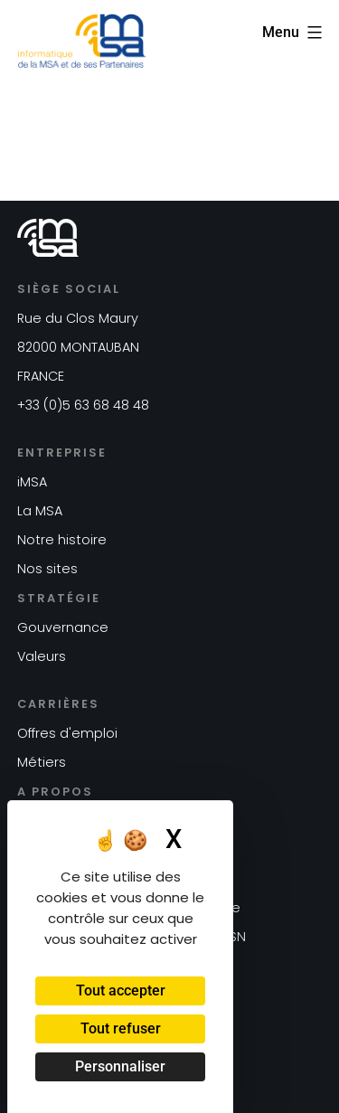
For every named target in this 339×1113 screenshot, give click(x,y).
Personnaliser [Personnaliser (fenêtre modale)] (120, 1066)
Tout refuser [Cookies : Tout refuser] (120, 1028)
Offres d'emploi (67, 733)
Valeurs (41, 656)
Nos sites (47, 569)
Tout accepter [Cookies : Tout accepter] (120, 990)
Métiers (41, 762)
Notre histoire (62, 540)
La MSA (39, 511)
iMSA (32, 482)
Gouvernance (62, 627)
